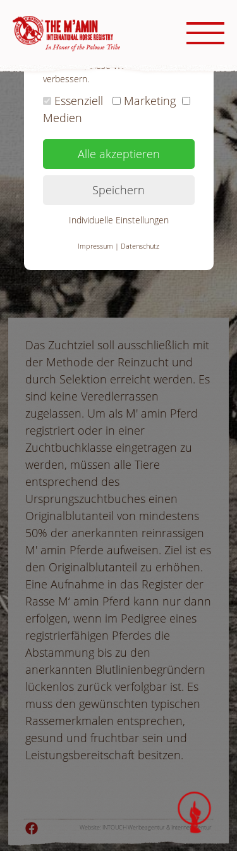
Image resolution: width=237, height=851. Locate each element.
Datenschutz (140, 246)
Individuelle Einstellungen (119, 220)
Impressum (95, 246)
